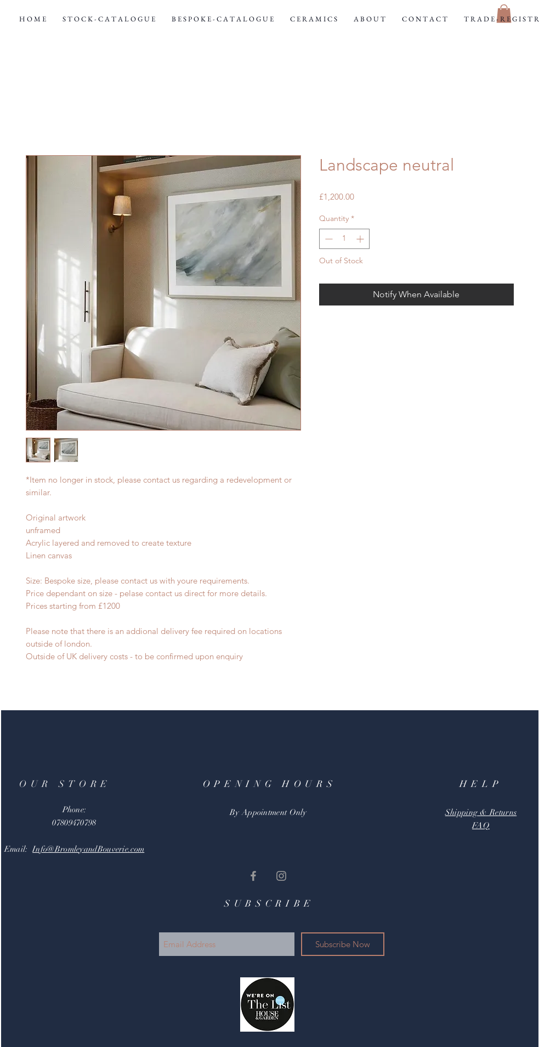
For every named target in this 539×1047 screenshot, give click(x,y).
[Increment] (361, 238)
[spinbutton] (344, 238)
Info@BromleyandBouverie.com (88, 849)
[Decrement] (327, 238)
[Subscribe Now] (342, 944)
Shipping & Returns (481, 812)
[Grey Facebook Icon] (253, 875)
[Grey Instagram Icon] (281, 875)
